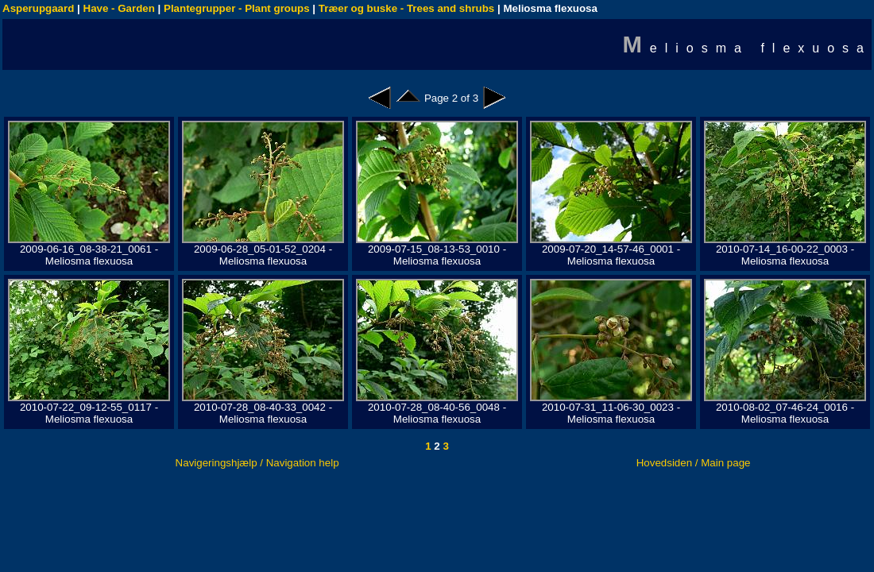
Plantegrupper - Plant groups (237, 8)
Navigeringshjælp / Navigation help (257, 463)
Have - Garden (119, 8)
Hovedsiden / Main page (693, 463)
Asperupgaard (38, 8)
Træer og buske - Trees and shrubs (406, 8)
